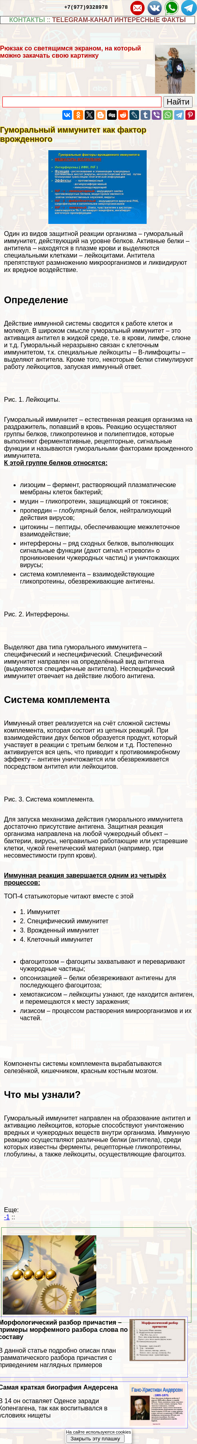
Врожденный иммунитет (63, 930)
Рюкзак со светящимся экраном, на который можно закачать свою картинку (70, 52)
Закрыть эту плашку (95, 1439)
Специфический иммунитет (68, 921)
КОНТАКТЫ (27, 19)
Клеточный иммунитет (60, 939)
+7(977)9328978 (86, 6)
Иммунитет (43, 911)
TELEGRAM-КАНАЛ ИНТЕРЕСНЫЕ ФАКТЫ (119, 19)
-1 (7, 1217)
